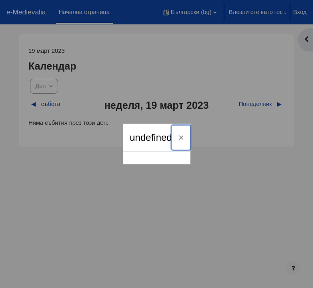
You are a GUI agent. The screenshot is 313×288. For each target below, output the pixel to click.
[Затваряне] (181, 138)
